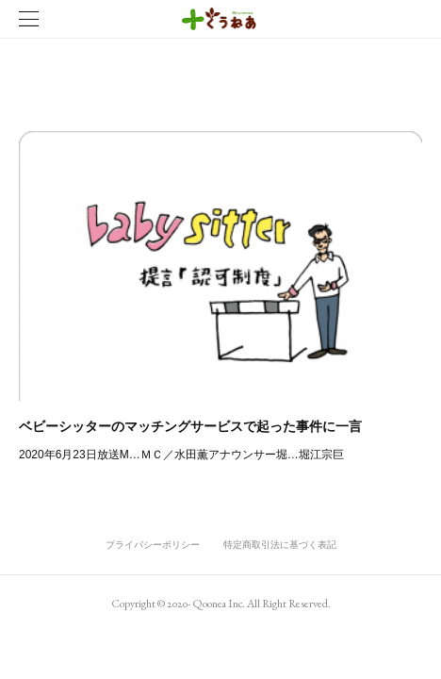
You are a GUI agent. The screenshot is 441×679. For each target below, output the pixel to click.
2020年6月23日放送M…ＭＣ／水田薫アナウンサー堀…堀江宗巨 (181, 454)
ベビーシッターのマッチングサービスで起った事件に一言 (190, 426)
